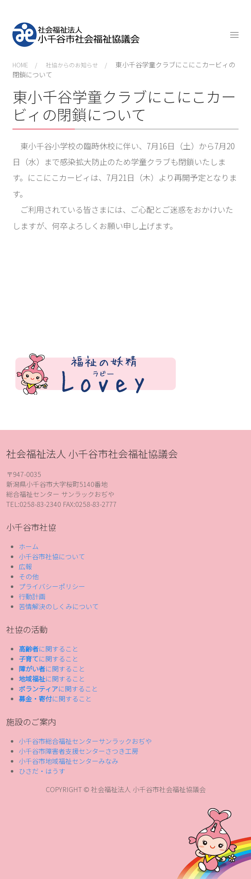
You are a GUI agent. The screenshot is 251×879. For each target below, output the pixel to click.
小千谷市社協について (52, 556)
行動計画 (32, 596)
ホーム (29, 546)
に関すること (49, 649)
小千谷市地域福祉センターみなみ (68, 761)
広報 (25, 566)
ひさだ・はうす (42, 771)
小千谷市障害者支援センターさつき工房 (78, 751)
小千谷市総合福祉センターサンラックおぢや (85, 741)
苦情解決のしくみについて (59, 606)
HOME (20, 65)
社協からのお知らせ (72, 65)
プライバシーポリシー (52, 586)
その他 (29, 576)
